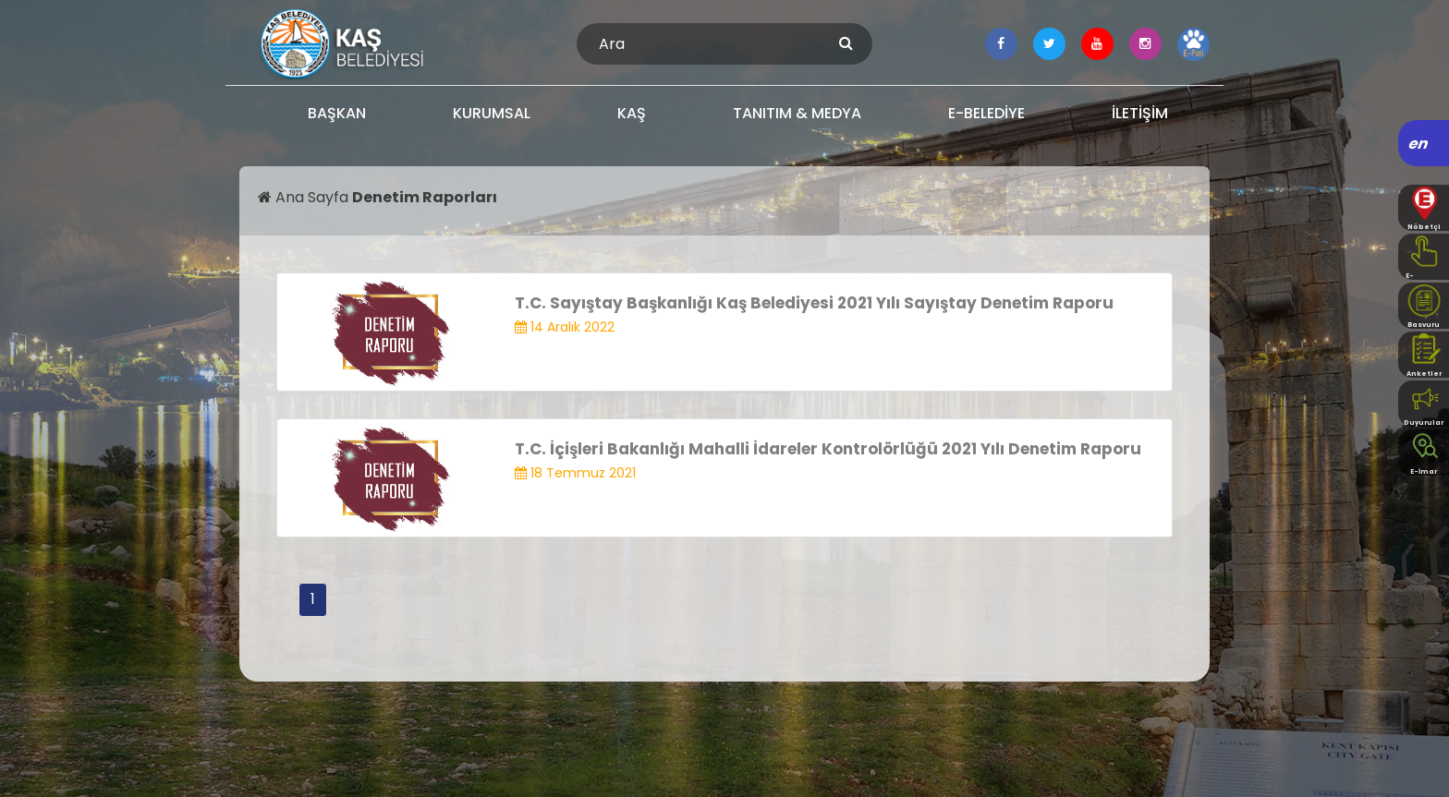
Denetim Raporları (424, 197)
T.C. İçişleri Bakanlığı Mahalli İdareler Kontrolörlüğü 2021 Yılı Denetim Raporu (828, 449)
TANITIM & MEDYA (797, 113)
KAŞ (631, 113)
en (1419, 143)
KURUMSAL (491, 113)
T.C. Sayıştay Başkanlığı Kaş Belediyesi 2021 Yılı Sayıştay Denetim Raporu (814, 303)
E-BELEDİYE (986, 113)
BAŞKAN (337, 113)
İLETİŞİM (1140, 113)
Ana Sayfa (305, 197)
